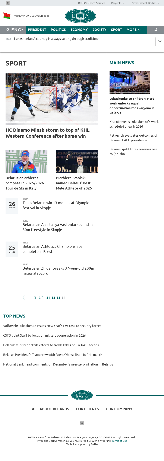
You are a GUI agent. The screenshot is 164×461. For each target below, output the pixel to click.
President (37, 29)
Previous (24, 297)
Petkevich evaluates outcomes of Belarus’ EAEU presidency (134, 138)
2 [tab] (142, 314)
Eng (16, 29)
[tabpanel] (78, 347)
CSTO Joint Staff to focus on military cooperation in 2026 (44, 335)
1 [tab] (133, 314)
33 (58, 297)
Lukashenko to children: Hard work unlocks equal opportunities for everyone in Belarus (132, 106)
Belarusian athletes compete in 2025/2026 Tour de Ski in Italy (25, 183)
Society (99, 29)
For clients (87, 409)
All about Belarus (50, 409)
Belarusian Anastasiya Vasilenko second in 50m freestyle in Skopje (58, 227)
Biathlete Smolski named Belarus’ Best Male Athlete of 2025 (75, 183)
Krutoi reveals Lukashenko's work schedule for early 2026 (134, 124)
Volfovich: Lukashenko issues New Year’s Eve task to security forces (52, 326)
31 (48, 297)
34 (63, 297)
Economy (79, 29)
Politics (58, 29)
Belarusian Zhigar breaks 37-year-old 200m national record (58, 270)
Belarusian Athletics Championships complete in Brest (52, 249)
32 (53, 297)
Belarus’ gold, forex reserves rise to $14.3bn (133, 151)
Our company (119, 409)
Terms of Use (119, 440)
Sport (116, 29)
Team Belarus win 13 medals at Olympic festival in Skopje (56, 205)
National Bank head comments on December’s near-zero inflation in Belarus (58, 364)
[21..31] (38, 297)
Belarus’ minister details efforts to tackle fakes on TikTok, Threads (51, 345)
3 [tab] (150, 314)
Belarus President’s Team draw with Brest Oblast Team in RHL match (52, 355)
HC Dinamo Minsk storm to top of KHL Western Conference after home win (47, 133)
